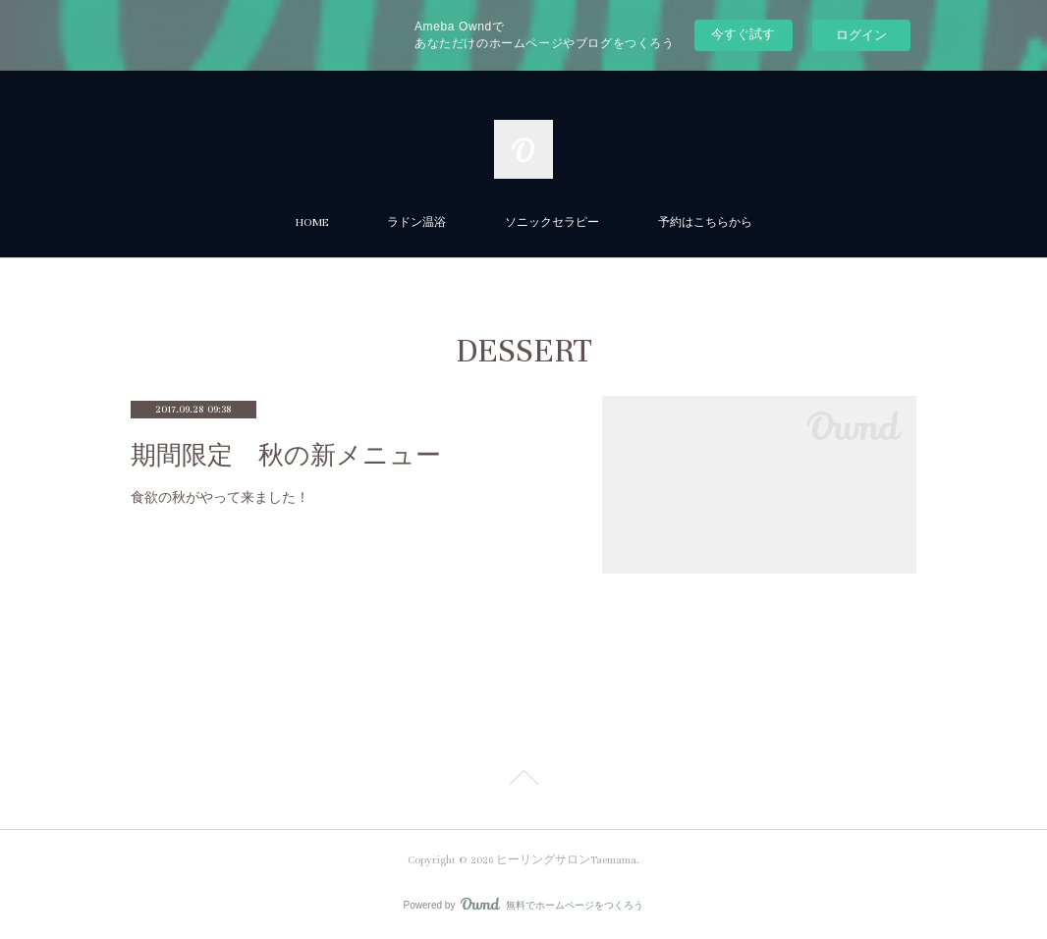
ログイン (861, 35)
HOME (312, 222)
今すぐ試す (743, 34)
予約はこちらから (705, 222)
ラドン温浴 (416, 222)
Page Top (523, 781)
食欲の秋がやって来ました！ (220, 497)
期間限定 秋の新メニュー (286, 455)
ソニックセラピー (552, 222)
